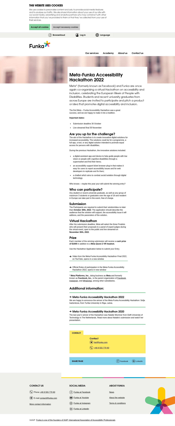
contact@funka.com (48, 398)
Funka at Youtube (81, 398)
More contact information (40, 404)
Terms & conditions (117, 403)
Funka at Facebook (82, 392)
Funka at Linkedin (81, 409)
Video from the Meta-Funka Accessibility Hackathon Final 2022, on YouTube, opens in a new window (99, 257)
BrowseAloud (59, 35)
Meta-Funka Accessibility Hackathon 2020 (98, 311)
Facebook (121, 278)
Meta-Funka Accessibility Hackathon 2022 (98, 297)
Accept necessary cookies (65, 27)
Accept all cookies (39, 27)
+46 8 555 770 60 (101, 349)
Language (105, 35)
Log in (87, 35)
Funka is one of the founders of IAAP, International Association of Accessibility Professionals (75, 420)
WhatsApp (87, 281)
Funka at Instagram (82, 403)
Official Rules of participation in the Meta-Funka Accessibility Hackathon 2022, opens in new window (98, 268)
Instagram (73, 281)
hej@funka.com (100, 343)
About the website (117, 398)
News (111, 392)
